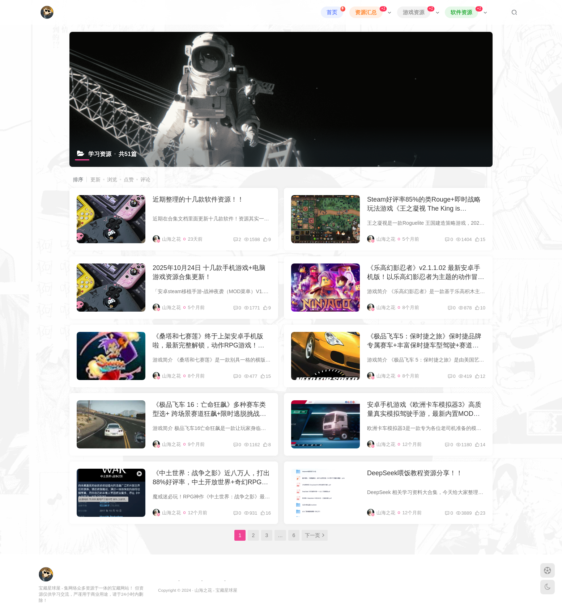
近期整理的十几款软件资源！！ (198, 199)
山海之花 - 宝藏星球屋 (216, 590)
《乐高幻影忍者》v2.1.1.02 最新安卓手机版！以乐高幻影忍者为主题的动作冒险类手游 (425, 277)
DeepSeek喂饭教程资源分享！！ (415, 473)
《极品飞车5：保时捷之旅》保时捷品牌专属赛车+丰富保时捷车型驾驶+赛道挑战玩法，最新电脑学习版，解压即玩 (424, 345)
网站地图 (190, 580)
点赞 (129, 179)
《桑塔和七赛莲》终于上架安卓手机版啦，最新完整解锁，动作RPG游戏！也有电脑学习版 (212, 345)
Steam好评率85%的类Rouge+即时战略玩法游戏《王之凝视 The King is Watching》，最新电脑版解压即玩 (424, 208)
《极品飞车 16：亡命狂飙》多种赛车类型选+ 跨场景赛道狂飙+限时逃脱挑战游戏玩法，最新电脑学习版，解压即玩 (209, 413)
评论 (145, 179)
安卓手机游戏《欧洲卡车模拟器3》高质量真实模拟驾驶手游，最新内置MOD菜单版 (424, 413)
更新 (95, 179)
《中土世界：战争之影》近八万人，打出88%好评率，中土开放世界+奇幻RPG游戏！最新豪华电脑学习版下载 (211, 482)
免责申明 (213, 580)
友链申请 (167, 580)
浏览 (112, 179)
